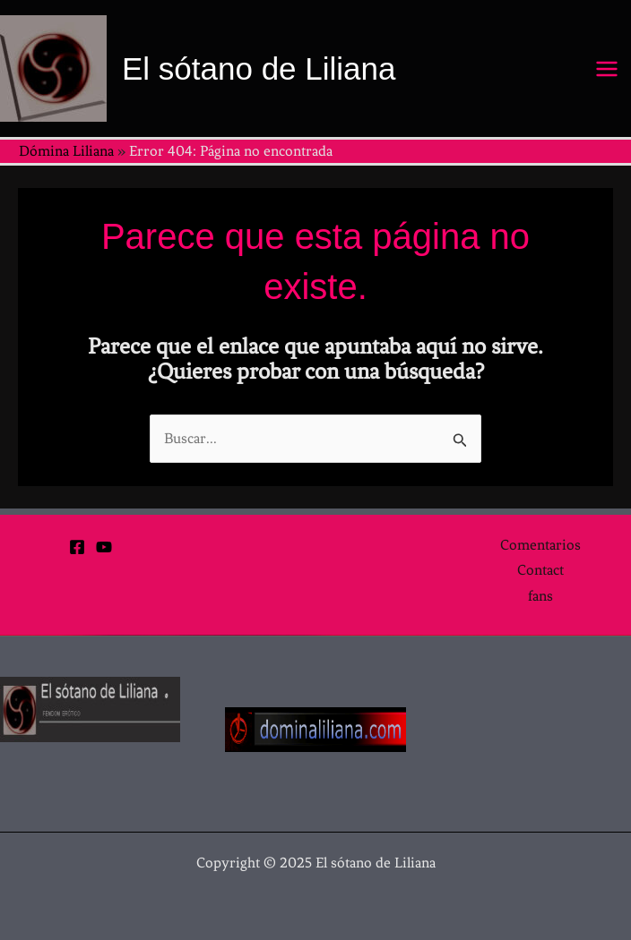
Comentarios (540, 544)
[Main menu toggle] (607, 69)
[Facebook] (77, 547)
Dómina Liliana (66, 150)
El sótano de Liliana (259, 68)
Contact (540, 569)
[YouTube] (104, 547)
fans (540, 595)
